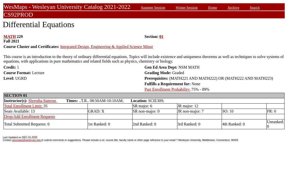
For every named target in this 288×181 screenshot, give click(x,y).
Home (212, 8)
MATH (10, 36)
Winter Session (187, 8)
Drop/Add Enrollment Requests (29, 116)
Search (255, 8)
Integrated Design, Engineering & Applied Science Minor (106, 46)
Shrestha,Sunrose (42, 101)
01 (161, 36)
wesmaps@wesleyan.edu (26, 140)
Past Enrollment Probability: (167, 89)
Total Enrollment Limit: (24, 106)
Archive (233, 8)
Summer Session (153, 8)
